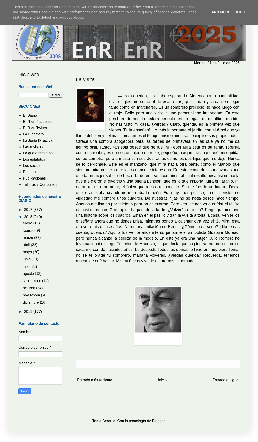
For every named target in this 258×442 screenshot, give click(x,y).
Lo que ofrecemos (38, 153)
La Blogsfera (33, 134)
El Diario (30, 115)
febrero (29, 230)
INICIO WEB (28, 75)
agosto (29, 274)
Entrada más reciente (94, 380)
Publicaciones (34, 178)
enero (28, 223)
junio (27, 259)
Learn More (218, 12)
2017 (28, 210)
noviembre (32, 295)
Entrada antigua (225, 380)
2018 (28, 217)
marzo (28, 238)
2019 (28, 312)
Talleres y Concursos (40, 184)
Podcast (29, 172)
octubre (29, 288)
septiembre (32, 281)
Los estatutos (34, 159)
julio (26, 266)
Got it (240, 12)
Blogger (158, 421)
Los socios (32, 166)
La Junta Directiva (38, 141)
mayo (28, 252)
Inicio (162, 380)
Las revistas (33, 147)
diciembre (31, 302)
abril (27, 245)
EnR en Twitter (35, 128)
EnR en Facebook (38, 122)
